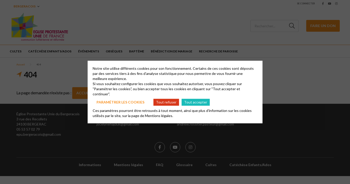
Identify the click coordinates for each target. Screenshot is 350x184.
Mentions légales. (159, 115)
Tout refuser (166, 102)
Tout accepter (195, 102)
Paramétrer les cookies (120, 102)
